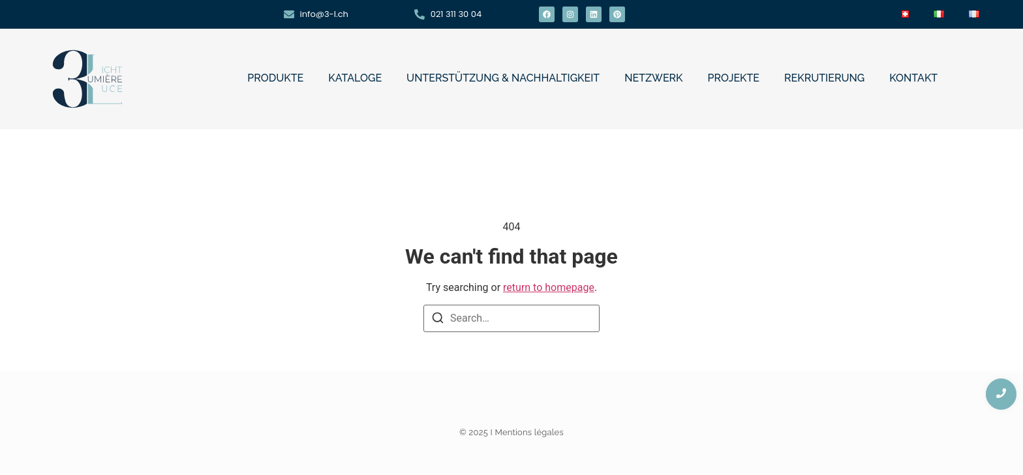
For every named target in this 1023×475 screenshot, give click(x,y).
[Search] (438, 320)
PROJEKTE (733, 78)
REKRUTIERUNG (824, 78)
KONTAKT (913, 78)
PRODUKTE (275, 78)
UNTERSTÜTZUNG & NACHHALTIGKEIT (503, 78)
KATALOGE (355, 78)
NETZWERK (653, 78)
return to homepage (548, 287)
